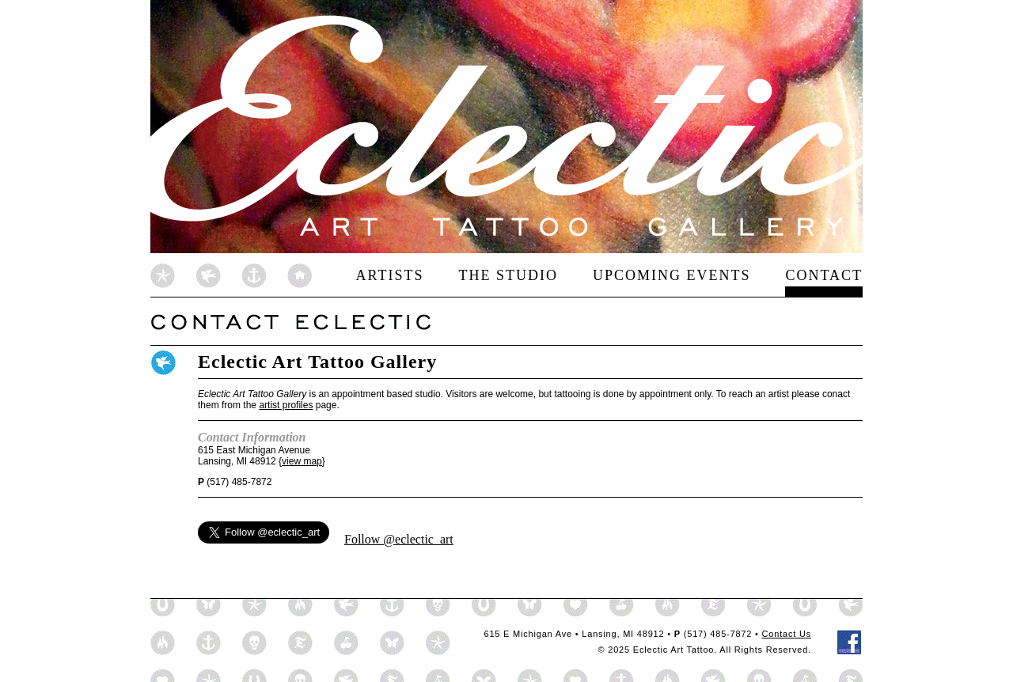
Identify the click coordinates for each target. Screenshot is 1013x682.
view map (302, 461)
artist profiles (286, 405)
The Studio (508, 275)
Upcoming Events (672, 275)
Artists (389, 275)
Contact (824, 275)
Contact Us (786, 633)
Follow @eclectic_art (398, 539)
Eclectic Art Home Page (231, 275)
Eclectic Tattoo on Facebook (850, 642)
